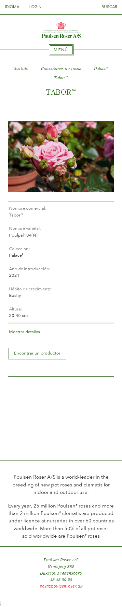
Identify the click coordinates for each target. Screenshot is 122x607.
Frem (101, 115)
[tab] (61, 49)
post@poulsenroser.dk (61, 586)
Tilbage (21, 115)
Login (35, 7)
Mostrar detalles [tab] (24, 331)
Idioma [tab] (14, 7)
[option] (61, 157)
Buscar (109, 7)
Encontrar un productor (37, 353)
